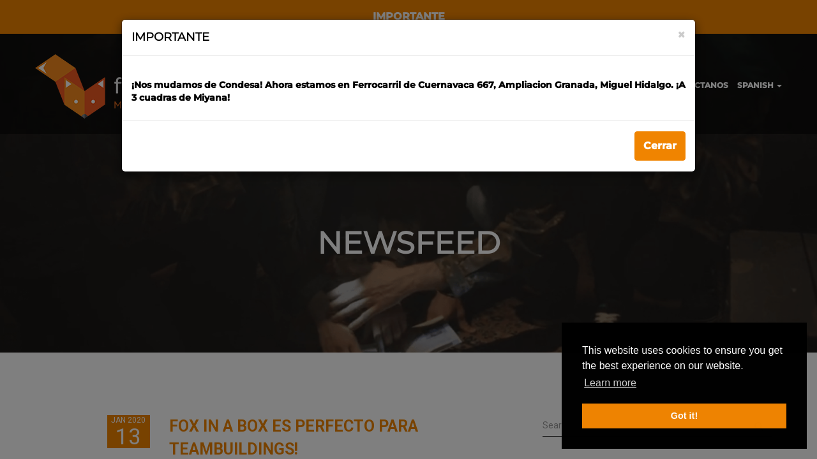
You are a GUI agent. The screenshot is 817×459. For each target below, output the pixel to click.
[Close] (681, 34)
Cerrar (660, 146)
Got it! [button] (684, 416)
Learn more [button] (610, 382)
